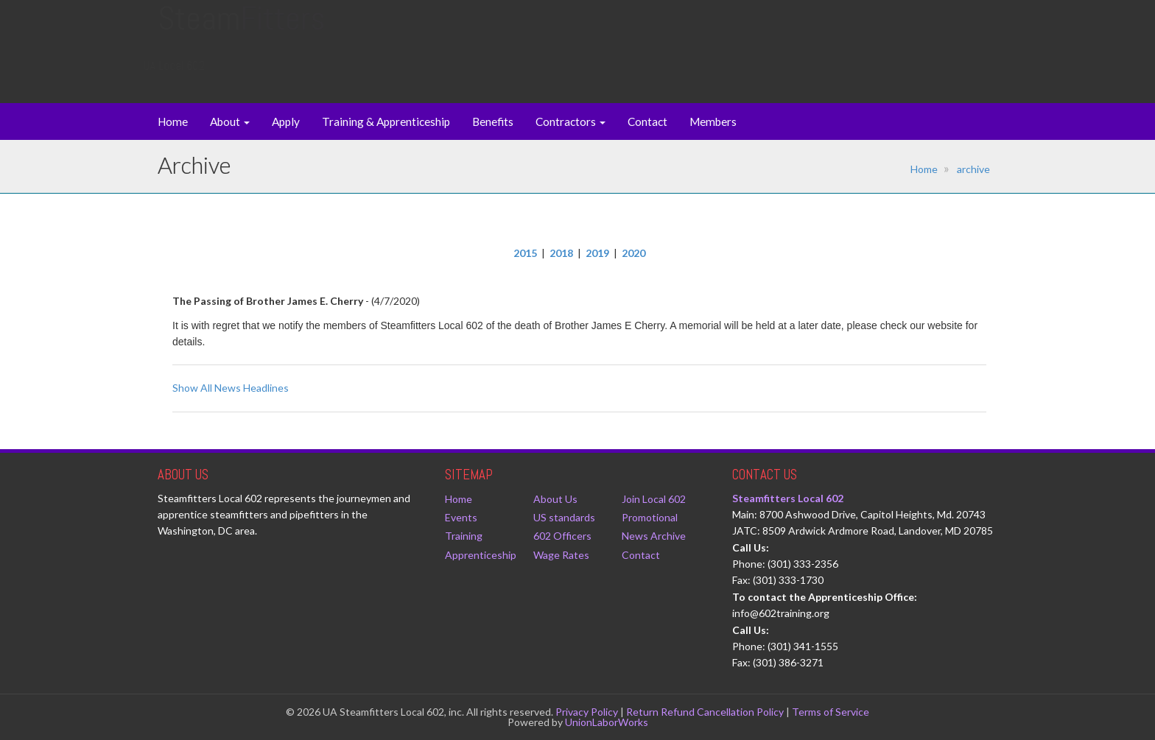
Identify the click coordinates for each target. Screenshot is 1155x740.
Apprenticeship (480, 555)
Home (173, 121)
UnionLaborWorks (606, 722)
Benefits (492, 121)
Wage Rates (561, 555)
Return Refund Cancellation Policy (705, 711)
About (230, 121)
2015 (525, 253)
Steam (241, 33)
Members (713, 121)
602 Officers (562, 535)
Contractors (570, 121)
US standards (564, 517)
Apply (286, 121)
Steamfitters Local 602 (787, 498)
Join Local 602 (654, 499)
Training (463, 535)
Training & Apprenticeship (386, 121)
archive (973, 169)
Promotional (650, 517)
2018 (561, 253)
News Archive (654, 535)
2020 (633, 253)
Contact (647, 121)
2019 (597, 253)
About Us (555, 499)
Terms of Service (830, 711)
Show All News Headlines (230, 387)
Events (461, 517)
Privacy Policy (586, 711)
